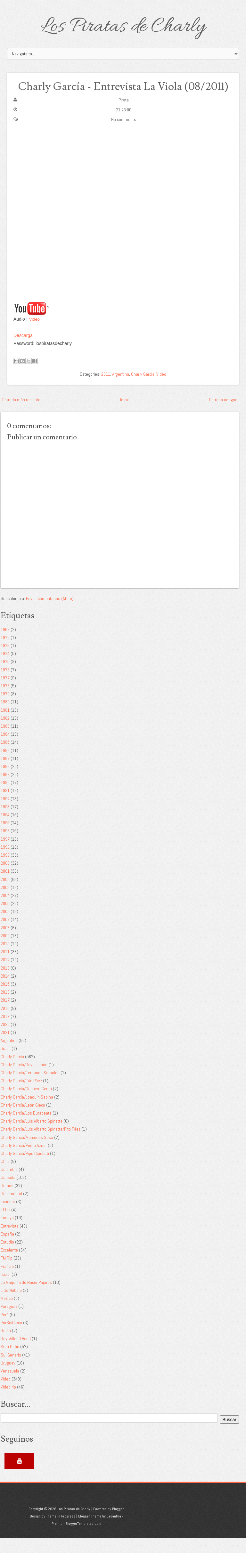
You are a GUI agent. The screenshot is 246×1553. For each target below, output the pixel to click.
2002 (5, 894)
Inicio (124, 414)
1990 (5, 797)
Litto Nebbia (11, 1305)
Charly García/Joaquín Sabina (27, 1111)
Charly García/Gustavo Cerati (26, 1103)
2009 (5, 950)
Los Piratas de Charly (123, 27)
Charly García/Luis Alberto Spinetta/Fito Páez (40, 1144)
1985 (5, 757)
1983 (5, 741)
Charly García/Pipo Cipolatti (25, 1168)
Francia (7, 1281)
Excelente (9, 1265)
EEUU (5, 1224)
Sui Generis (11, 1369)
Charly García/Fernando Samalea (30, 1087)
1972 (5, 652)
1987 (5, 773)
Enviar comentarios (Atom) (50, 613)
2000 (5, 878)
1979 (5, 708)
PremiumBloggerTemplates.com (76, 1538)
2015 (5, 999)
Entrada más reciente (21, 414)
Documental (11, 1208)
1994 (5, 829)
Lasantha (114, 1530)
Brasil (6, 1063)
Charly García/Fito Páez (21, 1095)
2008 (5, 942)
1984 (5, 749)
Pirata (124, 114)
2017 (5, 1015)
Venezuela (10, 1386)
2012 (5, 974)
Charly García (142, 388)
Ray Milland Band (16, 1353)
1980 (5, 716)
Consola (8, 1192)
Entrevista (10, 1240)
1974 (5, 668)
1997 (5, 853)
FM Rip (6, 1273)
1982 (5, 732)
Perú (5, 1329)
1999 (5, 870)
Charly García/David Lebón (24, 1079)
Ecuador (8, 1216)
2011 (105, 388)
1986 (5, 765)
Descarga (23, 349)
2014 (5, 990)
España (7, 1248)
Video (34, 334)
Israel (6, 1289)
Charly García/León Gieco (23, 1119)
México (7, 1313)
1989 (5, 789)
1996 (5, 845)
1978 (5, 700)
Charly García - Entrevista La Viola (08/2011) (123, 93)
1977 (5, 692)
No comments (123, 134)
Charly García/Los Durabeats (26, 1128)
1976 (5, 684)
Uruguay (8, 1377)
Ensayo (7, 1232)
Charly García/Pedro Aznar (24, 1160)
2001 (5, 886)
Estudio (7, 1257)
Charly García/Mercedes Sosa (27, 1152)
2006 (5, 926)
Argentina (120, 388)
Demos (7, 1200)
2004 (5, 910)
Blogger (118, 1523)
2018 (5, 1023)
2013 (5, 982)
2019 (5, 1031)
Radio (6, 1345)
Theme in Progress (60, 1530)
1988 (5, 781)
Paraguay (9, 1321)
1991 (5, 805)
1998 (5, 861)
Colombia (9, 1184)
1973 (5, 660)
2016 (5, 1007)
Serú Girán (10, 1361)
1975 (5, 676)
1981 (5, 724)
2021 (5, 1047)
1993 (5, 821)
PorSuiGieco (11, 1337)
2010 (5, 958)
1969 (5, 644)
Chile (5, 1176)
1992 (5, 813)
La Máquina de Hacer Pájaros (26, 1297)
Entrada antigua (223, 414)
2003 (5, 902)
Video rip (8, 1402)
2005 (5, 918)
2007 (5, 934)
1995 (5, 837)
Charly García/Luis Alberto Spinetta (31, 1136)
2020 (5, 1039)
